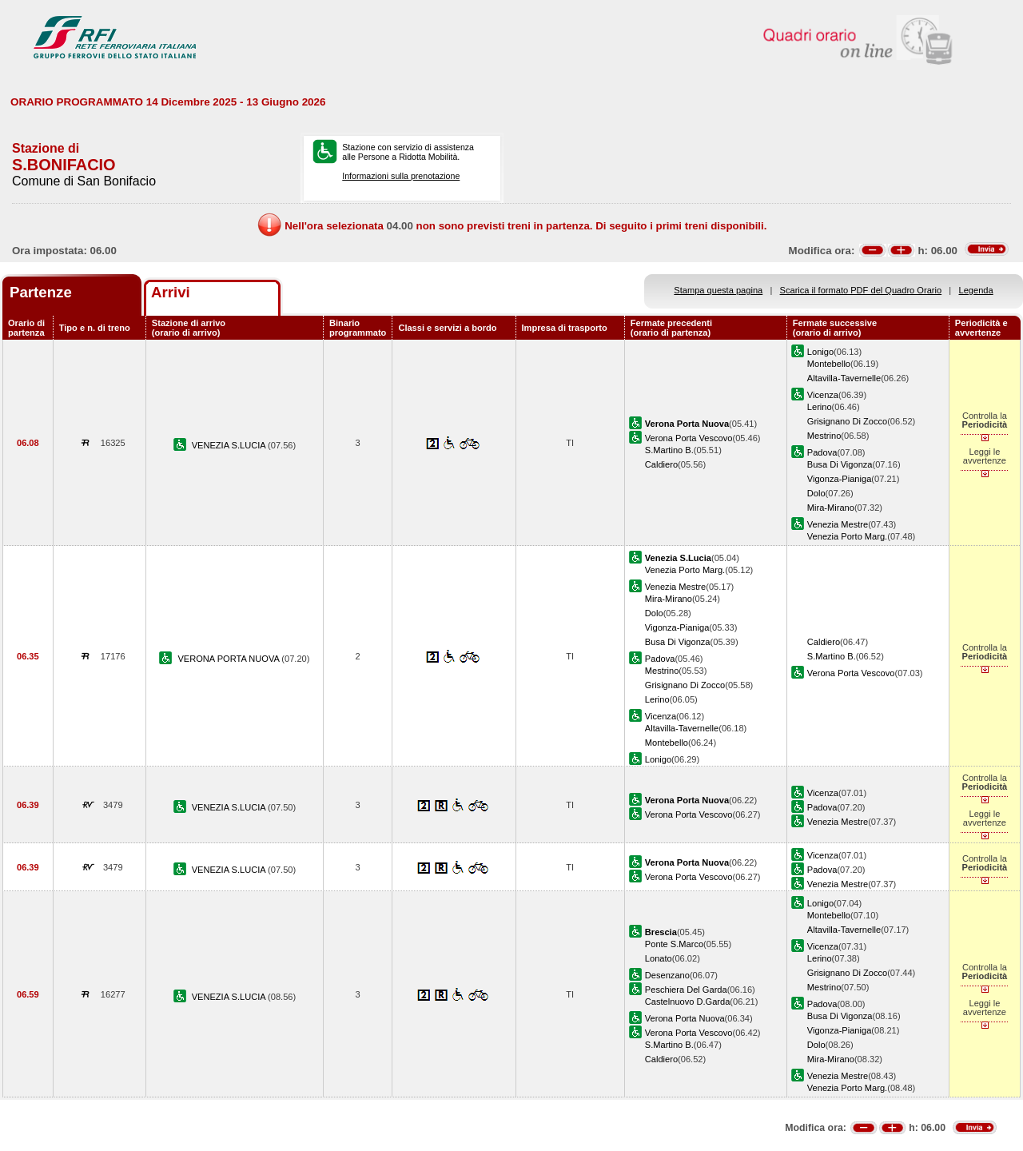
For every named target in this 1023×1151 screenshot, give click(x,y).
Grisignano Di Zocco (847, 421)
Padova (822, 452)
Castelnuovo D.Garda (687, 1001)
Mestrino (824, 435)
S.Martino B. (669, 450)
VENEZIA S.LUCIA (230, 445)
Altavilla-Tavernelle (844, 378)
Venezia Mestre (837, 524)
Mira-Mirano (830, 507)
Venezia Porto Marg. (847, 536)
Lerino (819, 407)
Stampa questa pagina (718, 290)
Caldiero (661, 464)
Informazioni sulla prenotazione (401, 176)
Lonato (658, 958)
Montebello (828, 363)
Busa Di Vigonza (840, 464)
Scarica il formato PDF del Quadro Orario (861, 290)
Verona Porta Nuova (685, 1018)
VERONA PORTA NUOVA (229, 658)
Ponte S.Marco (674, 944)
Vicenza (822, 395)
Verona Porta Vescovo (689, 438)
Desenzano (667, 975)
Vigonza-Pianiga (839, 479)
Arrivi (170, 292)
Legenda (976, 290)
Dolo (816, 493)
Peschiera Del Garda (686, 989)
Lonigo (820, 351)
